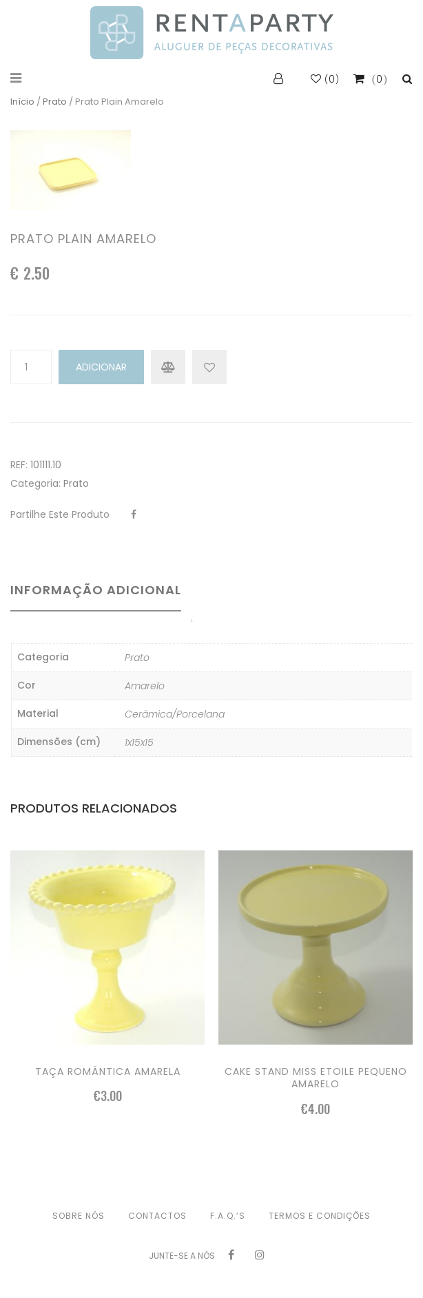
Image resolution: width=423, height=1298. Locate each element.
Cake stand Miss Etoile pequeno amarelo (316, 1078)
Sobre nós (78, 1216)
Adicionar (101, 367)
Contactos (157, 1216)
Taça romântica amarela (107, 1071)
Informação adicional (95, 589)
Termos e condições (320, 1216)
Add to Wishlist (209, 367)
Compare (168, 367)
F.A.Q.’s (227, 1216)
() (325, 79)
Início (22, 101)
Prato (55, 101)
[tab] (100, 599)
